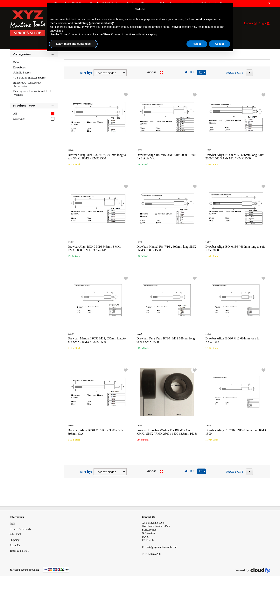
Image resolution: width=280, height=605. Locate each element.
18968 (139, 445)
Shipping (15, 559)
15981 (208, 353)
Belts (16, 82)
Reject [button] (197, 43)
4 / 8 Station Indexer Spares (29, 97)
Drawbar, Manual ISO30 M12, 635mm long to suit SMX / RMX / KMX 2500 (97, 360)
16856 (71, 445)
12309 (139, 170)
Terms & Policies (19, 570)
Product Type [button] (33, 125)
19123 (208, 445)
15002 (139, 262)
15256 (139, 353)
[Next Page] (249, 92)
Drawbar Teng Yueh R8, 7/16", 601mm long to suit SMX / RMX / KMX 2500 (97, 176)
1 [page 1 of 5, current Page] (236, 92)
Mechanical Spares (44, 56)
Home (13, 56)
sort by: (86, 92)
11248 (71, 170)
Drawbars (65, 56)
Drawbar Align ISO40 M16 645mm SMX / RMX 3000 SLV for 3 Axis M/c (94, 268)
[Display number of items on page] (201, 92)
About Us (15, 565)
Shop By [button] (19, 66)
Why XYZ (15, 554)
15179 (71, 353)
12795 (208, 170)
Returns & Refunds (20, 548)
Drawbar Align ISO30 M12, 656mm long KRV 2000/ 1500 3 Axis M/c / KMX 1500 (234, 176)
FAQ (12, 543)
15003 (208, 262)
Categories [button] (33, 74)
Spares (25, 56)
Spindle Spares (22, 92)
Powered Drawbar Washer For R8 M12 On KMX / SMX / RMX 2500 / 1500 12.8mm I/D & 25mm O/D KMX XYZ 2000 (166, 453)
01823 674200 (151, 574)
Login (262, 23)
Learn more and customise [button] (73, 43)
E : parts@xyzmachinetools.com (159, 567)
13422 (71, 262)
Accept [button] (219, 43)
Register (248, 23)
